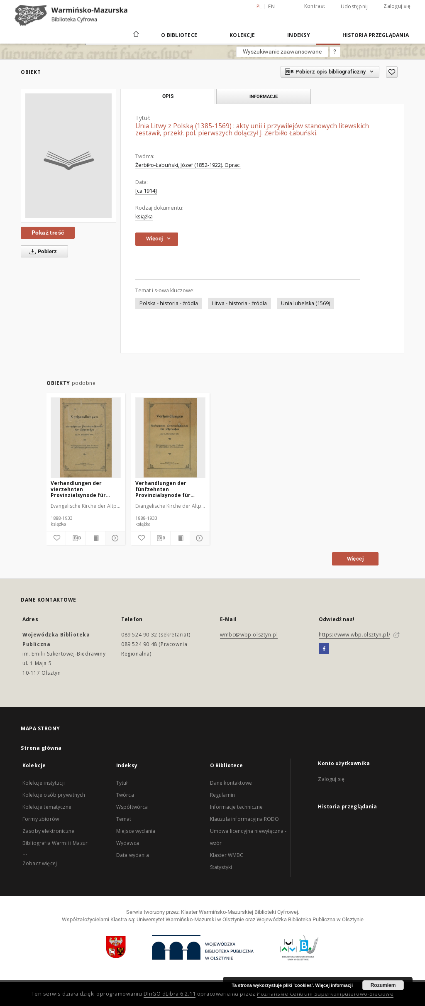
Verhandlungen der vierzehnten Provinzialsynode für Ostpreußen (78, 489)
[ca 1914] (146, 190)
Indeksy (298, 35)
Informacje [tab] (263, 96)
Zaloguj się (396, 6)
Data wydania (132, 855)
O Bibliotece (179, 35)
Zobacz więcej (39, 863)
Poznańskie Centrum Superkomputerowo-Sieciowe (325, 993)
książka (144, 216)
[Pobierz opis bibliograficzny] (75, 538)
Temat (124, 818)
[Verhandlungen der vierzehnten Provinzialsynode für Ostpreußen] (85, 437)
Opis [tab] (167, 96)
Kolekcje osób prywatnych (53, 794)
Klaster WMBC (227, 855)
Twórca (125, 794)
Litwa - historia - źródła (239, 303)
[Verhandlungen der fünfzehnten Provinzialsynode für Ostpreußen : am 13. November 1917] (170, 437)
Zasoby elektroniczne (48, 831)
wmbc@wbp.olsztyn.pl (249, 634)
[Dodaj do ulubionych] (392, 72)
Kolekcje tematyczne (46, 806)
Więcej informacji (334, 985)
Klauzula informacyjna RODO (244, 818)
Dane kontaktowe (231, 782)
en (271, 6)
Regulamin (222, 794)
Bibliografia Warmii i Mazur (55, 843)
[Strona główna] (135, 35)
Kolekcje (242, 35)
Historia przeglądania (375, 35)
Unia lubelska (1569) (305, 303)
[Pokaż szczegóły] (113, 538)
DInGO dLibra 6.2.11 (170, 993)
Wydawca (127, 843)
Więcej (355, 559)
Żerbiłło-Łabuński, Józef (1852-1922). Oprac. (188, 165)
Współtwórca (132, 806)
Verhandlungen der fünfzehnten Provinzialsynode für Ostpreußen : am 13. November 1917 (163, 489)
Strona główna (41, 747)
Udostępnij (354, 6)
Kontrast (314, 6)
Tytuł (122, 782)
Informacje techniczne (236, 806)
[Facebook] (324, 649)
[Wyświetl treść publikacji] (95, 538)
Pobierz (41, 251)
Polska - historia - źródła (168, 303)
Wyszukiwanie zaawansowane (282, 51)
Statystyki (221, 867)
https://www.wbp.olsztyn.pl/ (354, 634)
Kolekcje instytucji (43, 782)
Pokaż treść (48, 232)
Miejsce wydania (135, 831)
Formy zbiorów (40, 818)
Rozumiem (383, 985)
